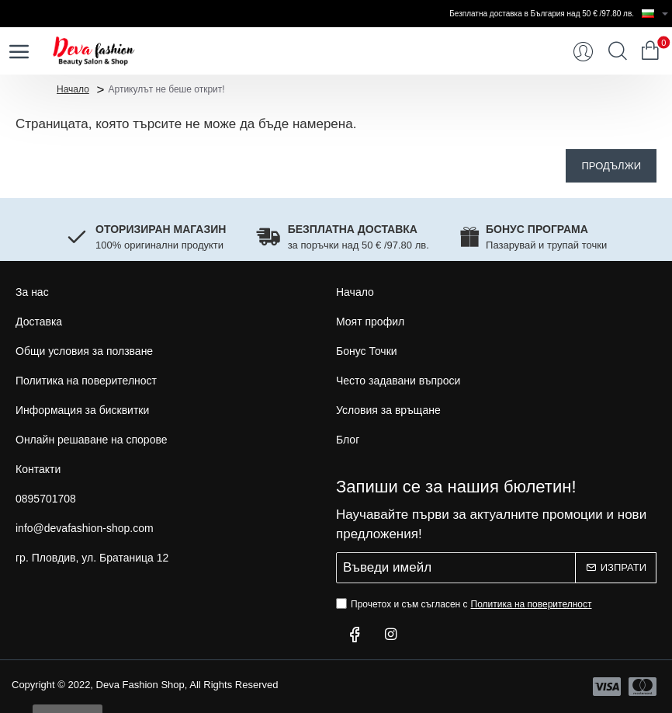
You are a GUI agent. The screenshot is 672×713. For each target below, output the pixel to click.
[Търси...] (617, 51)
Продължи (611, 166)
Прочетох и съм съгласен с (465, 604)
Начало (73, 88)
